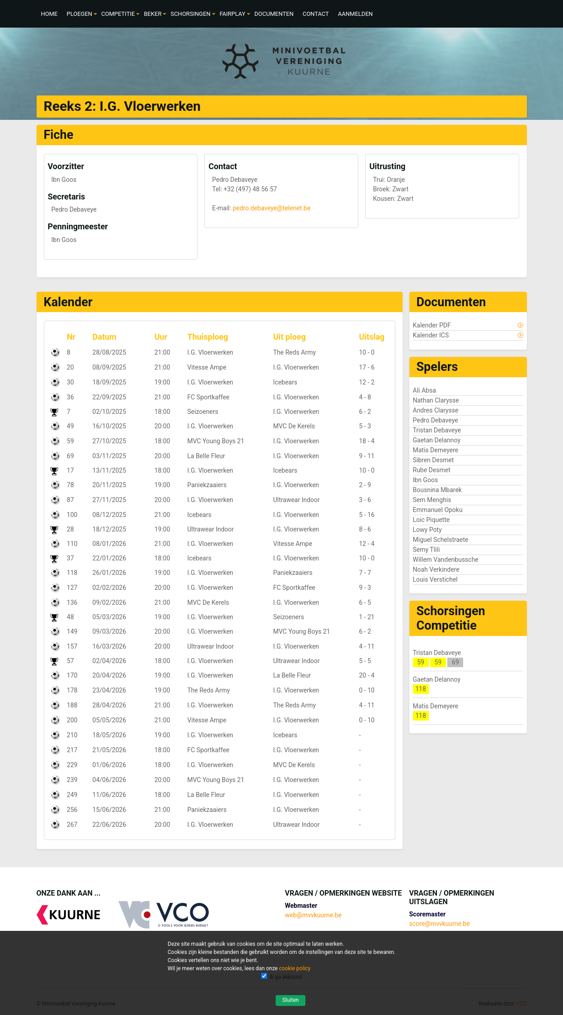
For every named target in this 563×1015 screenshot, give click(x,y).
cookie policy (294, 968)
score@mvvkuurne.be (439, 923)
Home (49, 13)
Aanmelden (355, 13)
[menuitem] (49, 14)
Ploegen (79, 13)
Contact (316, 13)
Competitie (118, 13)
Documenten (274, 13)
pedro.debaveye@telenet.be (271, 208)
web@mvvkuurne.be (313, 915)
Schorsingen (190, 13)
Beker (152, 13)
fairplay (232, 13)
